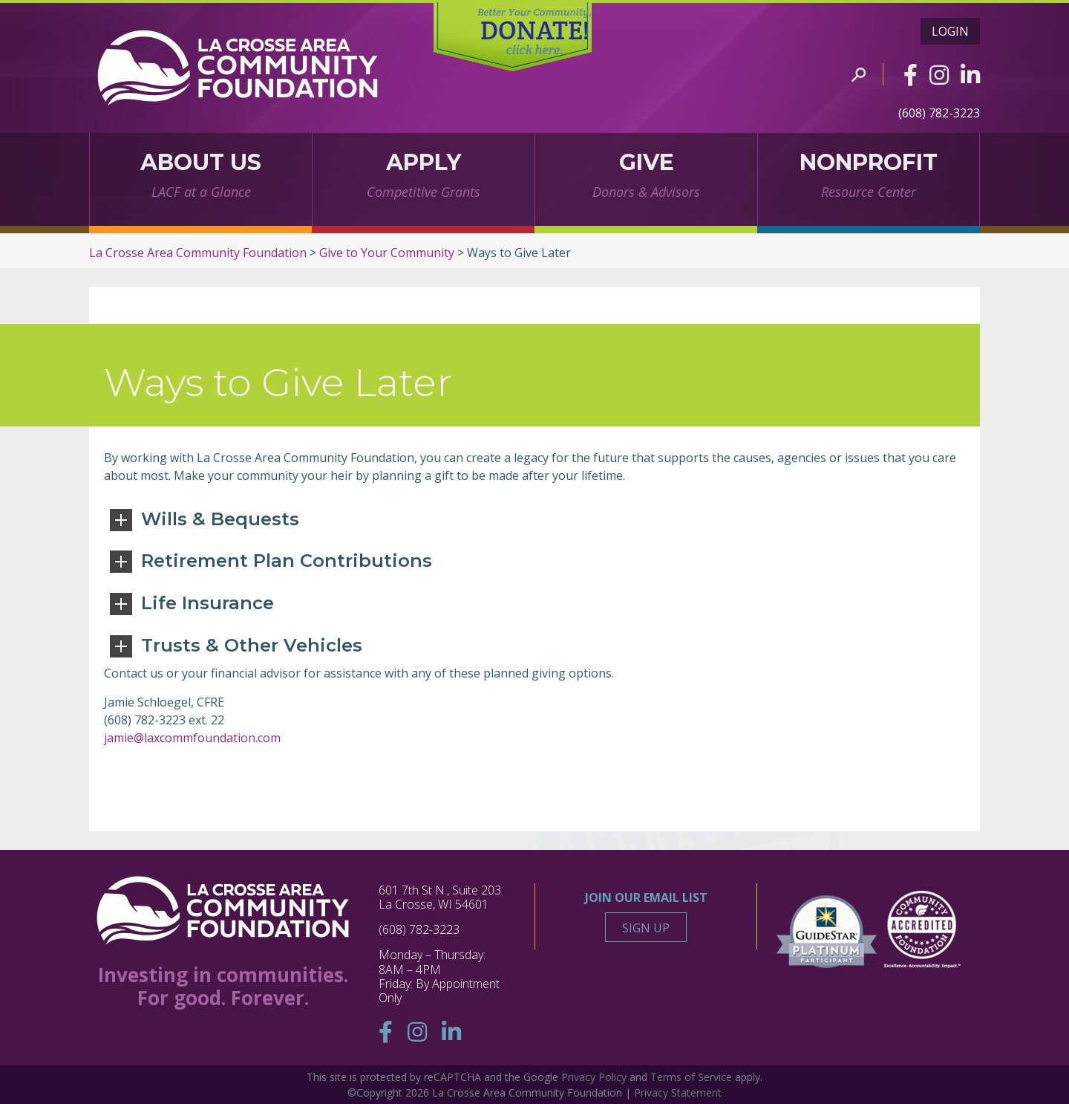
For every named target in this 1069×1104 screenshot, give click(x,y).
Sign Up (646, 928)
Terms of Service (691, 1077)
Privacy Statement (678, 1092)
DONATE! (535, 32)
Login (950, 31)
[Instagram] (939, 74)
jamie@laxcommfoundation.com (192, 738)
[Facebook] (910, 74)
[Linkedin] (970, 74)
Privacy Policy (594, 1077)
